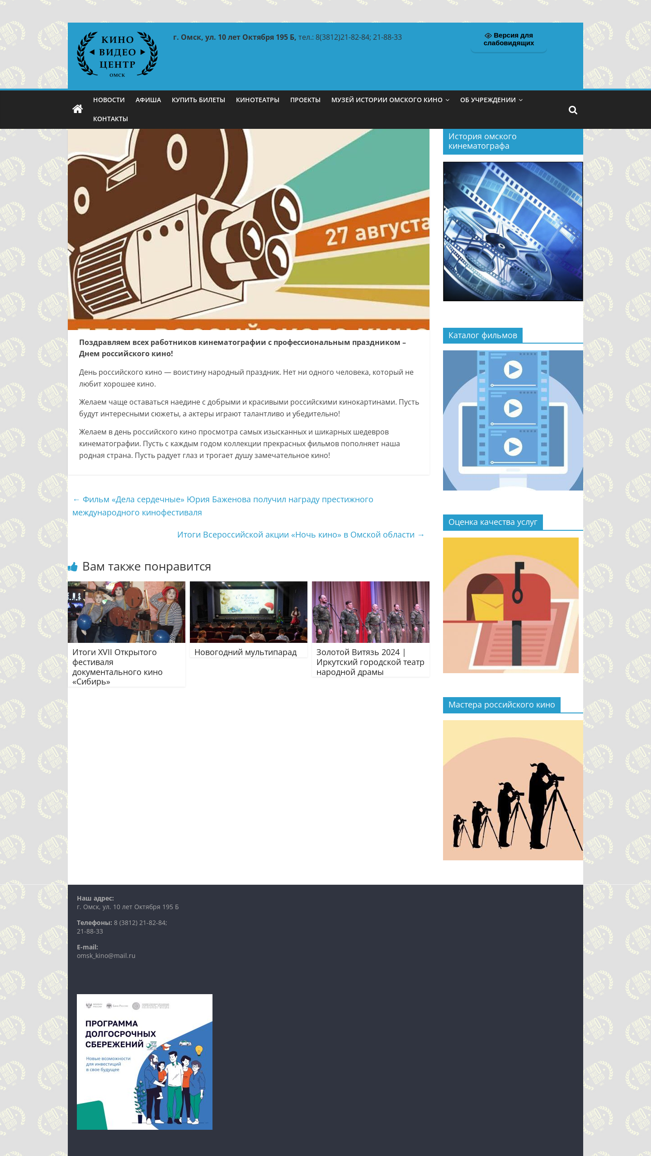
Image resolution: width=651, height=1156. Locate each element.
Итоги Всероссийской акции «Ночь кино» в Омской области (301, 534)
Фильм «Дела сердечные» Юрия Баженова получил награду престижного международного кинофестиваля (222, 506)
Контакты (110, 118)
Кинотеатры (257, 99)
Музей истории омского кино (387, 99)
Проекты (305, 99)
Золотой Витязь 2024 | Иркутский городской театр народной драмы (370, 661)
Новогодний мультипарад (245, 651)
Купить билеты (198, 99)
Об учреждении (488, 99)
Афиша (148, 99)
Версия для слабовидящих (509, 39)
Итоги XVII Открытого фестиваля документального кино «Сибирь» (117, 666)
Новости (109, 99)
